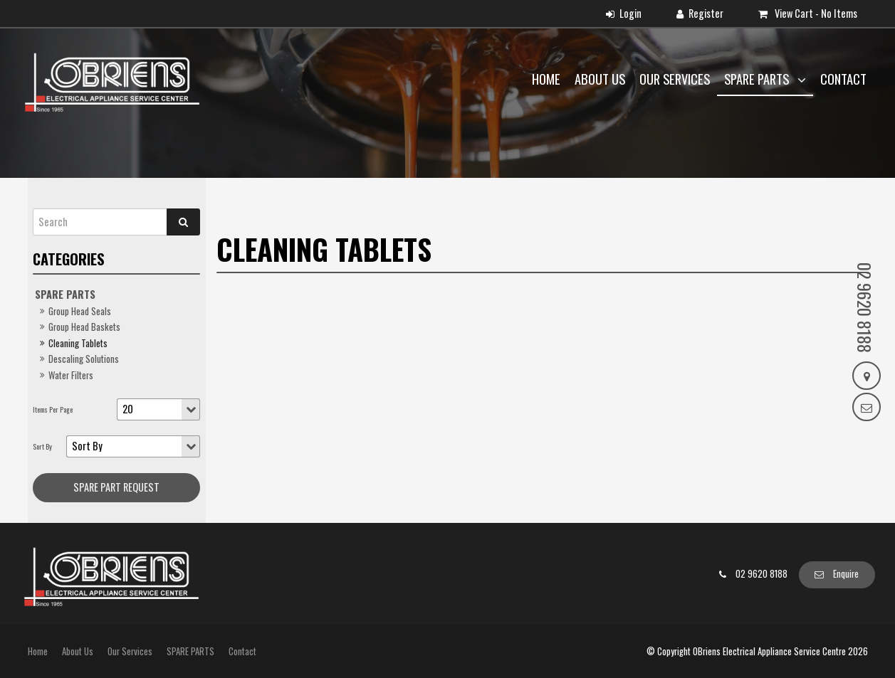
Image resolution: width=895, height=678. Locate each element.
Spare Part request (116, 487)
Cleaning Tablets (78, 343)
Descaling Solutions (83, 359)
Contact (843, 78)
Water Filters (70, 375)
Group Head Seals (79, 311)
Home (546, 78)
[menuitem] (38, 651)
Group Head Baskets (84, 327)
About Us (600, 78)
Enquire (846, 574)
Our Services (674, 78)
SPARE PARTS (758, 78)
